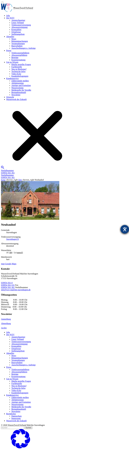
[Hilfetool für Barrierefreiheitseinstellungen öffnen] (124, 229)
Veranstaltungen (18, 43)
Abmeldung (6, 323)
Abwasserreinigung (19, 27)
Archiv (4, 328)
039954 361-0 (7, 283)
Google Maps (8, 264)
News (13, 39)
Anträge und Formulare (21, 85)
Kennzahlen (16, 29)
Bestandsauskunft (18, 92)
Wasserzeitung (17, 88)
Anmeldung (6, 319)
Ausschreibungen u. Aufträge (23, 48)
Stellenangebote (18, 34)
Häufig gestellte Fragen (21, 64)
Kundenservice (12, 78)
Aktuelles (10, 36)
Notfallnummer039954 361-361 (8, 171)
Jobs (8, 15)
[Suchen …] (12, 427)
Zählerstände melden (20, 81)
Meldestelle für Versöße (21, 90)
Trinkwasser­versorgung (21, 25)
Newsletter (15, 95)
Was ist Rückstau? (19, 69)
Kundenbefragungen (19, 76)
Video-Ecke (16, 74)
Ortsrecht (10, 97)
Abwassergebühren (19, 55)
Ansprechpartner (18, 20)
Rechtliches (11, 414)
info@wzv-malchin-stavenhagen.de (16, 290)
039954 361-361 (8, 287)
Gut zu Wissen (12, 62)
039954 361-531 (8, 285)
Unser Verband (17, 22)
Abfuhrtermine (17, 83)
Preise (8, 50)
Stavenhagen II (12, 239)
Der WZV (10, 18)
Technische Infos (18, 71)
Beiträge (14, 57)
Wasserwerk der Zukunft (16, 99)
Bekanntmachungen (19, 41)
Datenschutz (16, 416)
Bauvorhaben (16, 46)
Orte (20, 180)
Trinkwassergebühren (20, 53)
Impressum (16, 418)
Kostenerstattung (18, 60)
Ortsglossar (16, 32)
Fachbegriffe (16, 67)
